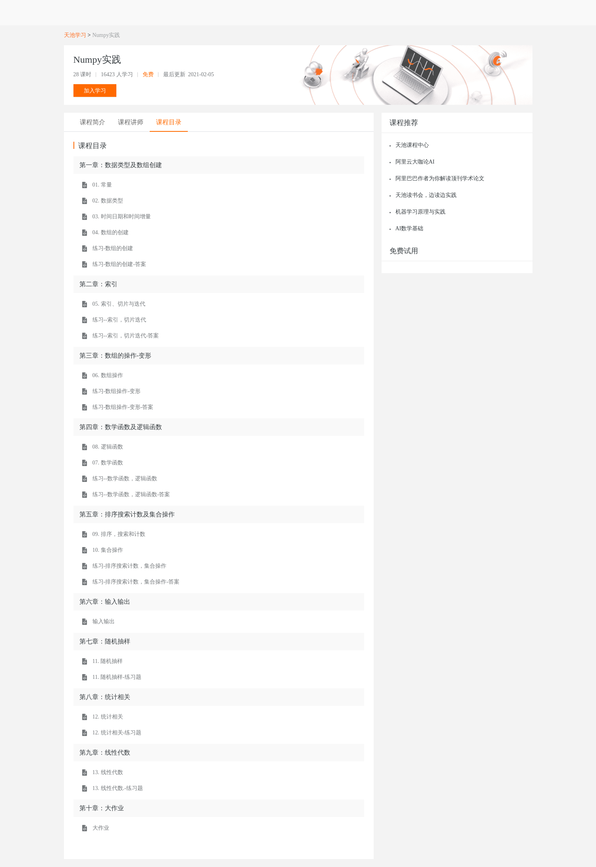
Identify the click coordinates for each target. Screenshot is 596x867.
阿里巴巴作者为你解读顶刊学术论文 (439, 178)
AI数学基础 (409, 228)
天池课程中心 (412, 145)
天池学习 (75, 35)
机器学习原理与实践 (420, 212)
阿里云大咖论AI (415, 162)
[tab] (92, 122)
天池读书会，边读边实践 (426, 195)
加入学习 (95, 90)
